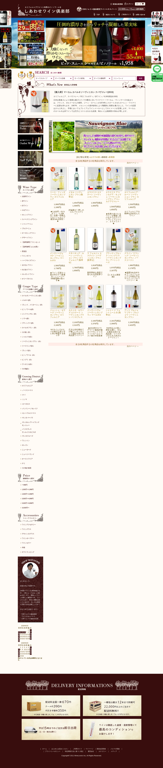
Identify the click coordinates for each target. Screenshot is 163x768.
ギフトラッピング (28, 552)
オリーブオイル (27, 279)
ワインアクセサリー (29, 525)
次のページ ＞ (133, 163)
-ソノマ (24, 399)
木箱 (23, 547)
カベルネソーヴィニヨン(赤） (32, 296)
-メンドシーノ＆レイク (30, 408)
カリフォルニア (27, 386)
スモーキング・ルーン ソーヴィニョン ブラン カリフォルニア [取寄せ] (76, 257)
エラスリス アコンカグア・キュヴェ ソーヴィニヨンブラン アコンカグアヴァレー (113, 196)
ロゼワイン (26, 210)
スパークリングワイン (29, 219)
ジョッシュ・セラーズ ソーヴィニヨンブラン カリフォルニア (57, 313)
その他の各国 (26, 468)
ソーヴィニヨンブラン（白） (32, 341)
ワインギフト (26, 256)
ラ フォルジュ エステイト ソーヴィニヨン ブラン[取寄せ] (94, 256)
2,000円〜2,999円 (27, 494)
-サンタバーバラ (27, 418)
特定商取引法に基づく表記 (74, 751)
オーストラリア (27, 459)
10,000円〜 (25, 508)
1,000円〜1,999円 (27, 489)
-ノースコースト (27, 390)
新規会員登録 (101, 749)
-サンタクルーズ (27, 436)
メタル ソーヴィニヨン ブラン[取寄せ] (76, 194)
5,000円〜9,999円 (27, 503)
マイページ (89, 749)
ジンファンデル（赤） (29, 314)
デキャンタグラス (28, 534)
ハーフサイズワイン (29, 260)
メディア (114, 751)
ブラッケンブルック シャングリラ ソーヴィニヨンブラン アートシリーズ (113, 257)
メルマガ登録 (115, 749)
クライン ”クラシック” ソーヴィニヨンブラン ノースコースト (131, 256)
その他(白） (26, 369)
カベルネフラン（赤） (29, 328)
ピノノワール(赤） (28, 309)
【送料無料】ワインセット (31, 242)
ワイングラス (26, 529)
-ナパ (23, 395)
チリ (23, 463)
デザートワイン (27, 238)
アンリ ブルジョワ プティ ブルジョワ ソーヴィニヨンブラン (131, 313)
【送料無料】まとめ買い (30, 247)
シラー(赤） (26, 318)
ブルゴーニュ (26, 228)
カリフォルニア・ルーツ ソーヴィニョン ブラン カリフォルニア (132, 195)
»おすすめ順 (94, 157)
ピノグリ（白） (27, 360)
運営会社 (91, 751)
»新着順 (111, 157)
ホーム (44, 749)
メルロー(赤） (26, 300)
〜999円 (24, 485)
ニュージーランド (28, 454)
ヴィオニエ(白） (27, 364)
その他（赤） (26, 332)
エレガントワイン (28, 274)
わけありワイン (27, 270)
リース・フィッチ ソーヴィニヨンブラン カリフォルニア (57, 195)
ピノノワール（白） (29, 355)
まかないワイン (27, 265)
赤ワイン (25, 201)
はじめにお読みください (59, 749)
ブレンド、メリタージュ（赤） (32, 305)
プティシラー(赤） (28, 323)
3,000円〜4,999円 (27, 499)
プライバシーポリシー (52, 751)
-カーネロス (26, 404)
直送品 (24, 251)
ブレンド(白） (26, 350)
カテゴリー (102, 751)
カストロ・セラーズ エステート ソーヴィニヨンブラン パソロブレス (76, 313)
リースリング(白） (28, 346)
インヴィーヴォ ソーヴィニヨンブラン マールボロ (95, 312)
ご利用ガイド (77, 749)
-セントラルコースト (29, 413)
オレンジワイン (27, 215)
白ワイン (25, 206)
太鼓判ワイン (26, 196)
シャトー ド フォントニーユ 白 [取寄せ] (113, 312)
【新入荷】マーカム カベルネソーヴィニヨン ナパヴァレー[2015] (83, 92)
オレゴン (25, 445)
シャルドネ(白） (27, 337)
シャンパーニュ (27, 224)
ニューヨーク (26, 450)
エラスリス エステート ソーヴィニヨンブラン (94, 194)
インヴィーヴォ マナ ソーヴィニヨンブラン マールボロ (57, 256)
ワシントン (26, 440)
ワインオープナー (28, 538)
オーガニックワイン (29, 233)
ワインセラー (26, 543)
